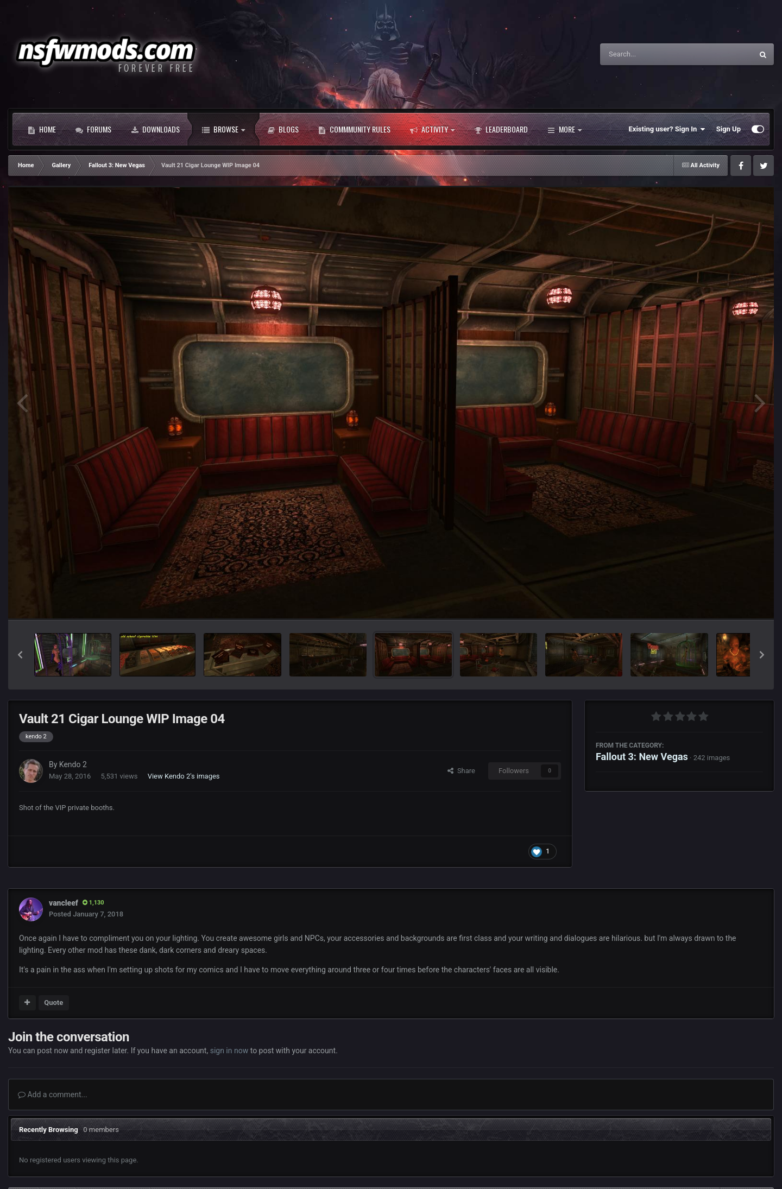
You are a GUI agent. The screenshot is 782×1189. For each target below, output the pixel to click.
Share (461, 771)
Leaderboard (501, 129)
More (564, 129)
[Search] (649, 54)
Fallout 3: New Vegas (642, 756)
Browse (223, 129)
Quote (53, 1002)
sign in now (229, 1050)
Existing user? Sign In (667, 129)
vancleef (63, 903)
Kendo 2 (73, 764)
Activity (432, 129)
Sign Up (728, 129)
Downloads (155, 129)
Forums (93, 129)
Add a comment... (52, 1094)
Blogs (282, 129)
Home (42, 129)
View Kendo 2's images (184, 776)
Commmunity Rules (354, 129)
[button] (20, 655)
